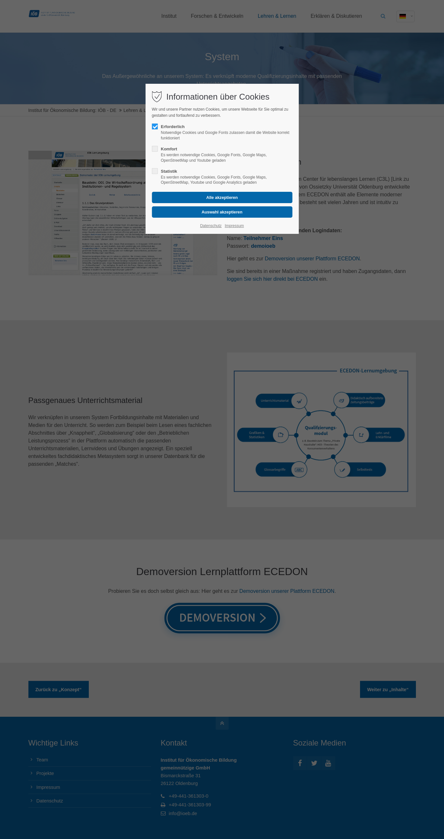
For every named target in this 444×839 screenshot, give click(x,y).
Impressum (234, 225)
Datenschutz (211, 225)
